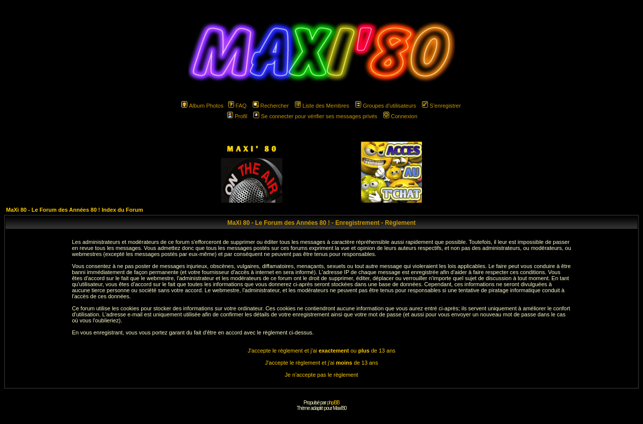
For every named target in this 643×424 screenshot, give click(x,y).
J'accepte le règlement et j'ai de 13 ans (321, 363)
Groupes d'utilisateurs (385, 106)
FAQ (237, 106)
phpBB (333, 402)
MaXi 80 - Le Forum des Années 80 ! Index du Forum (74, 210)
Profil (237, 116)
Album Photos (202, 106)
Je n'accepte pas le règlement (321, 375)
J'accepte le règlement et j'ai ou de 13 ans (321, 351)
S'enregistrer (441, 106)
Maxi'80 (339, 408)
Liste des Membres (322, 106)
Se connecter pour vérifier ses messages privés (315, 116)
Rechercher (271, 106)
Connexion (400, 116)
